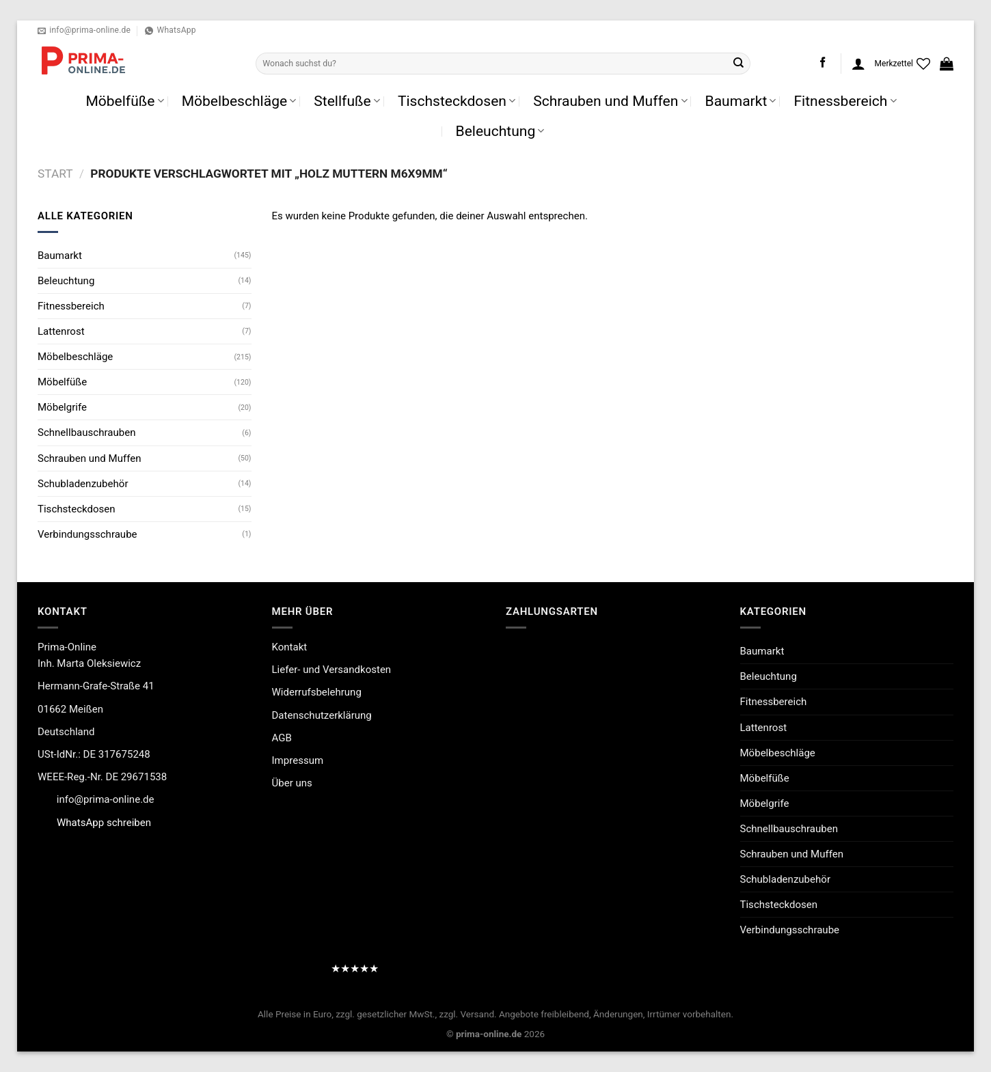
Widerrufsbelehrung (317, 692)
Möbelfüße (124, 100)
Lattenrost (61, 331)
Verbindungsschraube (87, 534)
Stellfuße (347, 100)
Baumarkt (740, 100)
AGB (282, 738)
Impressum (298, 760)
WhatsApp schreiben (104, 822)
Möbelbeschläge (239, 100)
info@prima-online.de (105, 799)
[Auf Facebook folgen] (822, 63)
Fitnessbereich (844, 100)
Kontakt (290, 647)
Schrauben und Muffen (610, 100)
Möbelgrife (62, 407)
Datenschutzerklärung (322, 715)
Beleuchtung (500, 130)
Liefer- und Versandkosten (332, 669)
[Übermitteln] (739, 63)
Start (55, 173)
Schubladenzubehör (83, 484)
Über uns (292, 783)
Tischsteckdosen (456, 100)
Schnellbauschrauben (86, 432)
